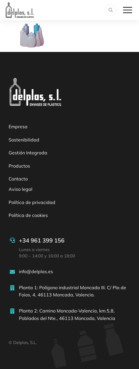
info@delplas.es (36, 271)
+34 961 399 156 (41, 240)
